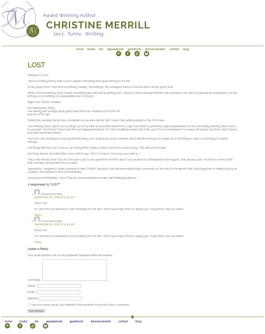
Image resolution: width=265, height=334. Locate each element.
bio (101, 49)
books (91, 49)
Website (33, 302)
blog (186, 49)
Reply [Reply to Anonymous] (38, 215)
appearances (115, 49)
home (79, 49)
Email (32, 296)
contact (174, 49)
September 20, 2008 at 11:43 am (54, 197)
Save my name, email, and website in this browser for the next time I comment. (80, 308)
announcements (155, 49)
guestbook (134, 49)
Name (32, 290)
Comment (35, 284)
